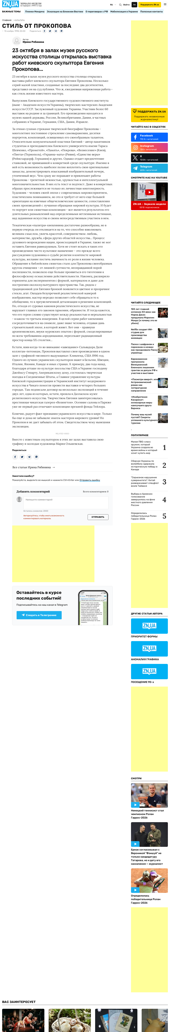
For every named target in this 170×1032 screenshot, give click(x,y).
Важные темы (11, 11)
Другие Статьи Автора (146, 613)
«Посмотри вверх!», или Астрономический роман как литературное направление (144, 385)
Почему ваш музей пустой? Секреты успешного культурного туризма (144, 418)
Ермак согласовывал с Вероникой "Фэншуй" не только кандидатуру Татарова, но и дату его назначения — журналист (147, 856)
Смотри (136, 778)
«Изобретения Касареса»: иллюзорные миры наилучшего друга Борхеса (141, 403)
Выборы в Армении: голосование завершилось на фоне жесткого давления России (143, 499)
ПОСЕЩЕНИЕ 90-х (142, 682)
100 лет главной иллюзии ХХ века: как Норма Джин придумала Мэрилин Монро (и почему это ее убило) (144, 316)
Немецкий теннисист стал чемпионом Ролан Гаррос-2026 (147, 814)
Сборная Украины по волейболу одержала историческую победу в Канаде (144, 465)
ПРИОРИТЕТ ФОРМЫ (144, 636)
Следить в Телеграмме (39, 615)
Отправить (98, 517)
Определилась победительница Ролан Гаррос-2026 (144, 516)
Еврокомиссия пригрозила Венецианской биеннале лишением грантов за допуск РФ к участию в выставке (144, 366)
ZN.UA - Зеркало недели (149, 204)
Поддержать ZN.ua (150, 5)
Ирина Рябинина (33, 42)
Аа (134, 5)
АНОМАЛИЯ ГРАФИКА (145, 659)
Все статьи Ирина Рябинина (31, 467)
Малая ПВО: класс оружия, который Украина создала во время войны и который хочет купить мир (144, 447)
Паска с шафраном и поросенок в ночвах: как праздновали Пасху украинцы (144, 348)
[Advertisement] (53, 553)
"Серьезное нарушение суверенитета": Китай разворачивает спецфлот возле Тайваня (145, 481)
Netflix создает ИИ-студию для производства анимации (142, 333)
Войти (126, 5)
